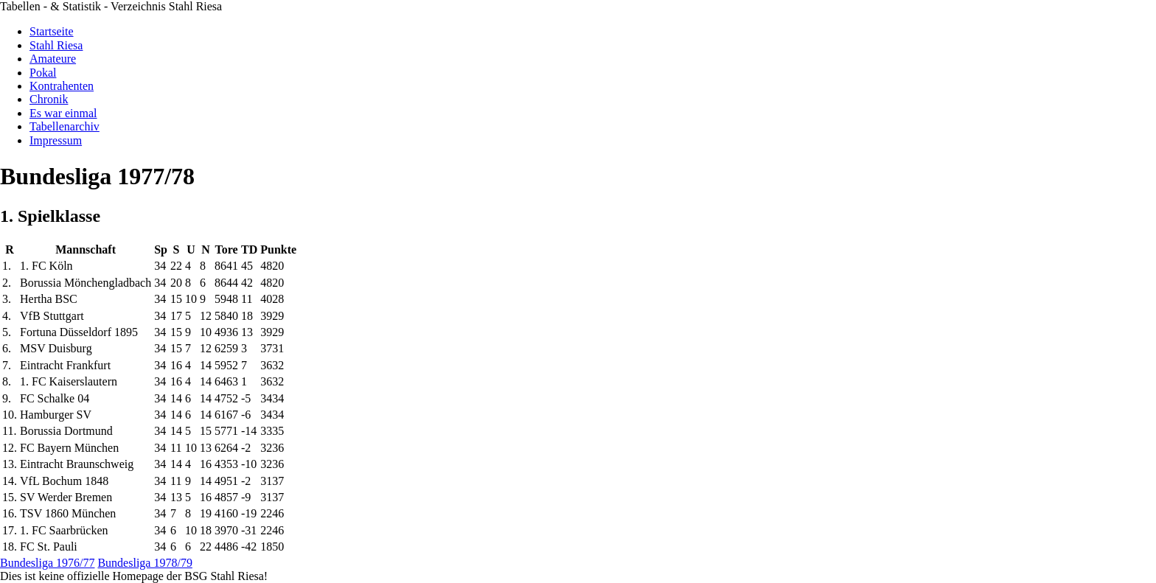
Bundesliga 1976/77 (47, 562)
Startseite (51, 31)
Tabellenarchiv (64, 126)
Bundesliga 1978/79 (144, 562)
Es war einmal (63, 113)
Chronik (48, 99)
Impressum (55, 140)
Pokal (42, 72)
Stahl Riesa (56, 45)
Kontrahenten (61, 86)
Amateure (52, 58)
